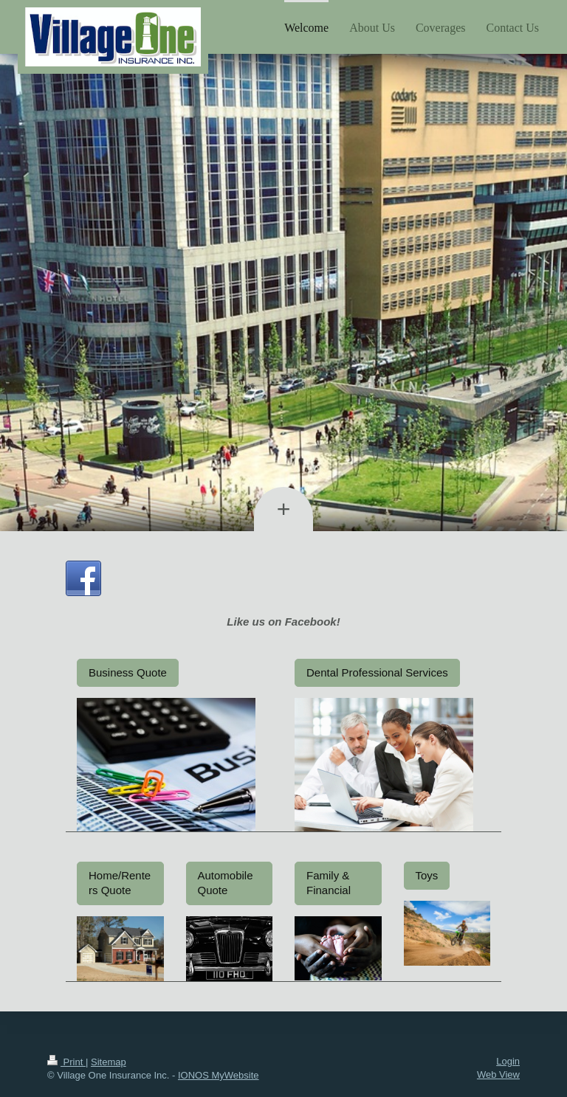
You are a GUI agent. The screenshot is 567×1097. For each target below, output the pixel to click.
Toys (427, 875)
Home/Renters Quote (120, 882)
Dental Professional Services (377, 672)
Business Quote (128, 672)
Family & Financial (328, 882)
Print (66, 1061)
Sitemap (108, 1061)
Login (508, 1061)
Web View (498, 1074)
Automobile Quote (225, 882)
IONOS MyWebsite (218, 1075)
